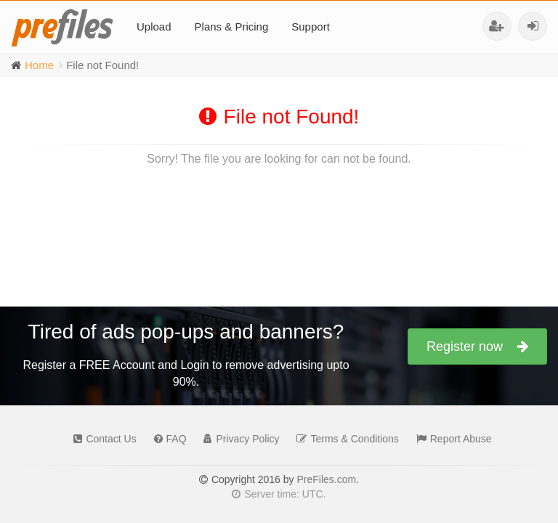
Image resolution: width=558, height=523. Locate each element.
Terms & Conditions (343, 439)
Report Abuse (450, 439)
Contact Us (101, 439)
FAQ (167, 439)
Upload (154, 26)
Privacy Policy (237, 439)
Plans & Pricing (232, 26)
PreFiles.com (326, 479)
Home (39, 65)
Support (310, 26)
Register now (477, 346)
